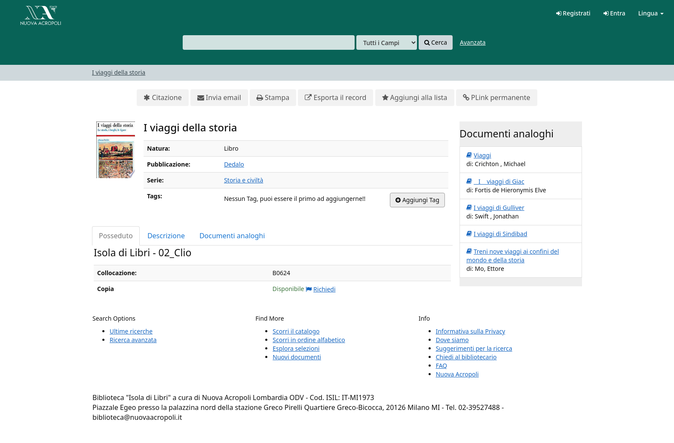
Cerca (435, 42)
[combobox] (269, 42)
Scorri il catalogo (296, 331)
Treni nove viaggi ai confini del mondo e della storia (512, 255)
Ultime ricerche (131, 331)
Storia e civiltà (243, 180)
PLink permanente (496, 98)
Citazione (162, 98)
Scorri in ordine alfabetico (309, 340)
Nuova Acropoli (457, 374)
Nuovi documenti (297, 357)
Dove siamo (452, 340)
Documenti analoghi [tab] (232, 235)
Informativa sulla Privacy (470, 331)
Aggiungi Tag (417, 200)
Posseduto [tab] (116, 235)
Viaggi (478, 155)
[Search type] (386, 42)
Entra (614, 13)
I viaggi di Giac (495, 181)
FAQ (441, 365)
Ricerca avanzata (133, 340)
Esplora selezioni (296, 348)
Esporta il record (335, 98)
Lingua (651, 13)
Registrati (573, 13)
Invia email (219, 98)
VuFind (27, 13)
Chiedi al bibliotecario (466, 357)
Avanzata (473, 42)
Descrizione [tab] (166, 235)
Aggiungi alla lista (414, 98)
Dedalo (234, 164)
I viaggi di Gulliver (495, 207)
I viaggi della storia (118, 72)
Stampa (273, 98)
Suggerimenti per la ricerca (474, 348)
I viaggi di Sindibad (496, 234)
